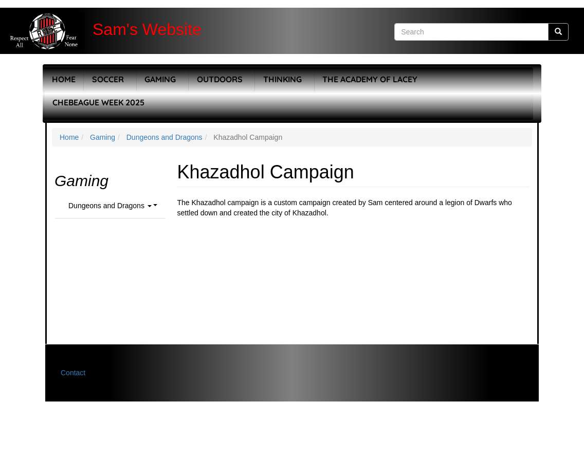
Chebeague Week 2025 (98, 102)
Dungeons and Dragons (164, 137)
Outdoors (220, 79)
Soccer (108, 79)
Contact (73, 373)
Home (64, 79)
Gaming (160, 79)
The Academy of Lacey (369, 79)
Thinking (282, 79)
